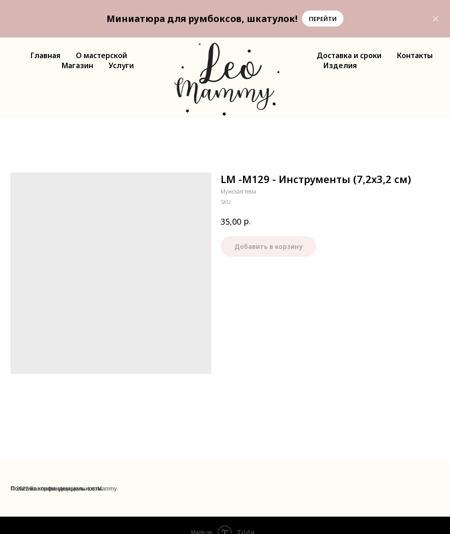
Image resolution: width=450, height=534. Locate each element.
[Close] (435, 18)
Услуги (121, 65)
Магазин (77, 65)
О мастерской (101, 55)
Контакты (415, 55)
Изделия (340, 65)
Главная (45, 55)
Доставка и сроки (349, 55)
